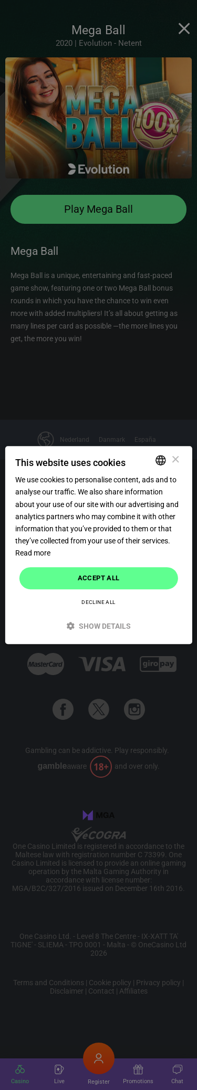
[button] (98, 626)
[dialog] (98, 545)
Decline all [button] (98, 602)
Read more (32, 553)
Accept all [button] (99, 578)
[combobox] (160, 460)
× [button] (175, 460)
